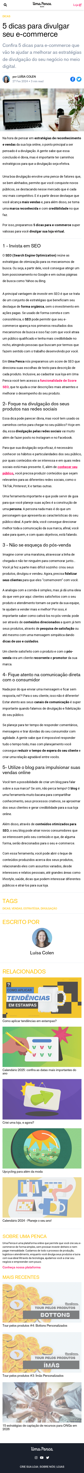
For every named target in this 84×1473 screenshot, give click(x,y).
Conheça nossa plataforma (22, 1267)
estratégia (31, 909)
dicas (6, 16)
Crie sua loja (29, 1467)
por (24, 76)
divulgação (49, 909)
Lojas (60, 1467)
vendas (17, 909)
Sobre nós (47, 1467)
